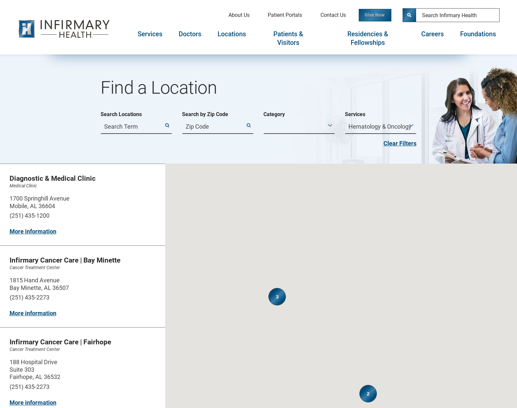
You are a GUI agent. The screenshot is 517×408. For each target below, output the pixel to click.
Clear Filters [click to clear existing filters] (399, 143)
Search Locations (121, 114)
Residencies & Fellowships (368, 38)
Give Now (368, 15)
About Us (226, 15)
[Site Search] (409, 15)
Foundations (478, 34)
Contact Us (320, 15)
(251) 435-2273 (29, 297)
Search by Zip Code (205, 114)
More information (33, 231)
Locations (232, 34)
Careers (432, 34)
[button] (357, 257)
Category (274, 114)
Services (149, 34)
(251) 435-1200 (29, 215)
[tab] (150, 38)
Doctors (190, 34)
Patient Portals (272, 15)
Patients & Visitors (288, 38)
